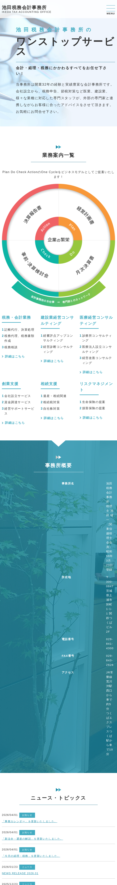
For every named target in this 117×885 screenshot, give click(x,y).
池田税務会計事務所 (26, 9)
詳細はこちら (15, 356)
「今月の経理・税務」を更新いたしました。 (31, 855)
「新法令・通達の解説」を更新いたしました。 (32, 838)
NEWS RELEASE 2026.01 (20, 873)
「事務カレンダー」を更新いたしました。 (29, 821)
